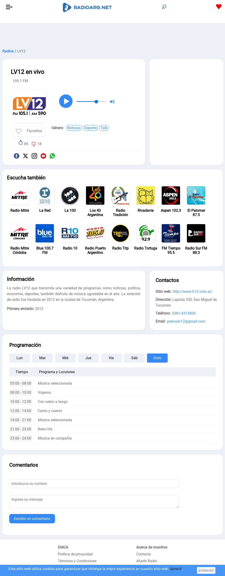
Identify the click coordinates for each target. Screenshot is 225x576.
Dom (157, 358)
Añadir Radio (146, 561)
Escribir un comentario (32, 518)
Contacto (143, 554)
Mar (42, 358)
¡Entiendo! (206, 570)
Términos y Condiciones (77, 561)
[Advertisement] (112, 34)
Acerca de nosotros (151, 547)
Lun (20, 358)
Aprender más (181, 569)
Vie (111, 358)
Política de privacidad (75, 554)
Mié (65, 358)
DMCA (63, 547)
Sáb (134, 358)
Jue (88, 358)
